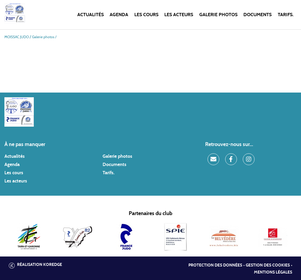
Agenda (119, 14)
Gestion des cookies (268, 265)
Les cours (146, 14)
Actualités (90, 14)
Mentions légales (273, 272)
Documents (257, 14)
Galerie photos (218, 14)
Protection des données (215, 265)
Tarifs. (286, 14)
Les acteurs (178, 14)
